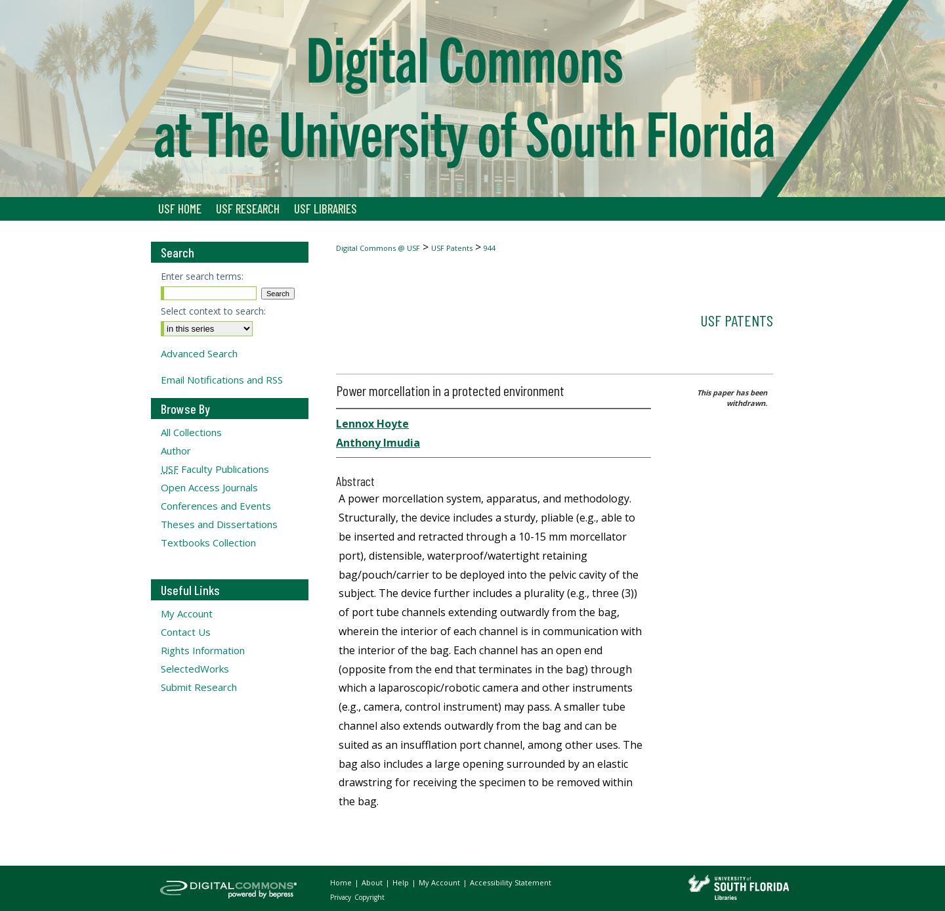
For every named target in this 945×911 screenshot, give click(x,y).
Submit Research (199, 687)
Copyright (369, 897)
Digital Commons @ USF (378, 248)
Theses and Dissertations (219, 524)
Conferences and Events (216, 505)
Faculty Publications (215, 469)
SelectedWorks (195, 668)
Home (342, 882)
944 (489, 248)
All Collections (191, 432)
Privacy (341, 897)
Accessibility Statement (510, 882)
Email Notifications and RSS (222, 379)
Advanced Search (199, 353)
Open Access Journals (209, 487)
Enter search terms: (202, 276)
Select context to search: (213, 311)
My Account (187, 613)
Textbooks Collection (208, 542)
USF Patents (451, 248)
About (373, 882)
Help (401, 882)
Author (176, 450)
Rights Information (203, 650)
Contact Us (186, 631)
